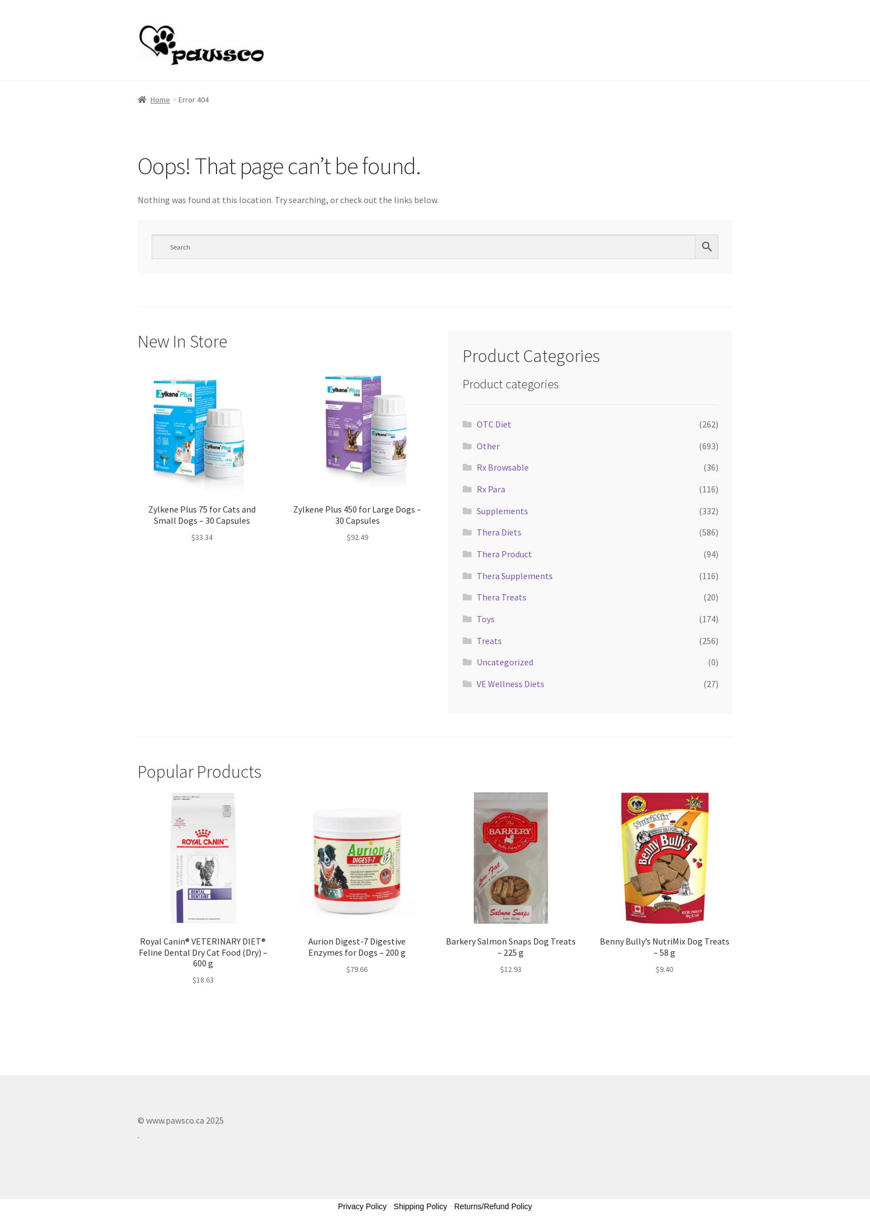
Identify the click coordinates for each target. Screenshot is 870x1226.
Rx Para (491, 489)
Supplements (502, 510)
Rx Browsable (503, 467)
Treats (489, 640)
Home (160, 100)
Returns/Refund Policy (493, 1206)
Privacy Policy (362, 1206)
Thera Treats (501, 597)
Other (488, 446)
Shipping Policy (421, 1206)
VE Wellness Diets (510, 683)
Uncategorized (505, 662)
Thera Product (504, 554)
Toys (486, 618)
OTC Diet (494, 424)
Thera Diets (499, 532)
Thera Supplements (515, 575)
